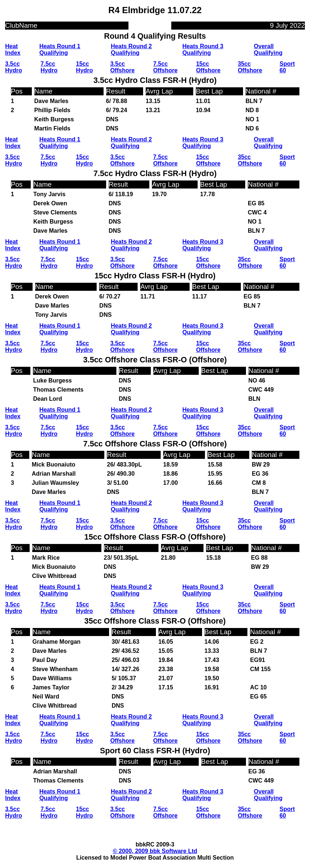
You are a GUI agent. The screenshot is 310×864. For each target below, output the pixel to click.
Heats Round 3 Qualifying (202, 49)
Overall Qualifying (268, 49)
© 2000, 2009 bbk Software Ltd (155, 851)
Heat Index (12, 49)
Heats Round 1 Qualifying (59, 49)
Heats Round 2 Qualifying (131, 49)
